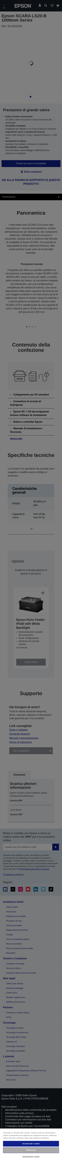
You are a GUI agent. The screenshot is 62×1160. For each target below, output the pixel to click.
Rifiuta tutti (31, 1150)
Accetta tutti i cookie (31, 1144)
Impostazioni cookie (31, 1156)
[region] (31, 1144)
